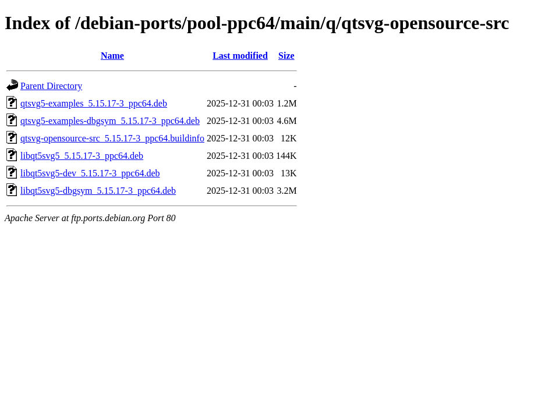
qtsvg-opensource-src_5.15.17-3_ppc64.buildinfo (112, 138)
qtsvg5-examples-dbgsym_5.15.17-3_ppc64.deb (110, 121)
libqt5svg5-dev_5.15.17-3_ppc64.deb (90, 173)
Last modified (240, 56)
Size (286, 56)
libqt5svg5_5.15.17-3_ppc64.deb (81, 156)
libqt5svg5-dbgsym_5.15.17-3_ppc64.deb (98, 191)
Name (112, 56)
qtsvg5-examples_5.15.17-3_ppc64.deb (93, 103)
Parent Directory (51, 86)
